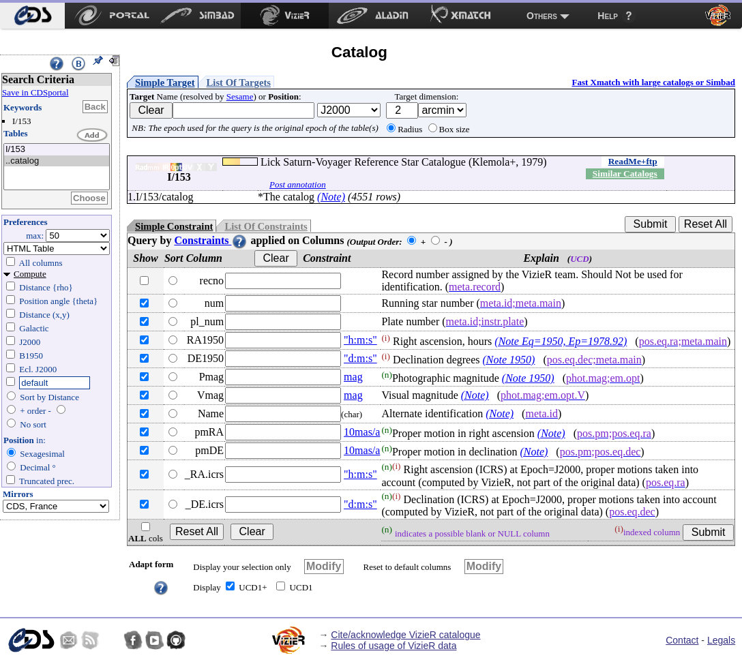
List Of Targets (239, 82)
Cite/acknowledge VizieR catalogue (405, 634)
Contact (682, 640)
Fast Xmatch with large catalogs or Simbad (653, 82)
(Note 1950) (509, 359)
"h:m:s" (360, 340)
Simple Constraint (174, 226)
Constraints (211, 240)
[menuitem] (32, 16)
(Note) (331, 196)
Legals (721, 640)
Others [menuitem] (541, 15)
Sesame (240, 96)
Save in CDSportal (35, 92)
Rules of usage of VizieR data (393, 645)
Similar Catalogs (625, 173)
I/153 (56, 149)
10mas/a (362, 432)
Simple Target (165, 82)
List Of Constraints (265, 226)
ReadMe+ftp (632, 161)
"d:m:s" (360, 358)
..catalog (56, 161)
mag (353, 376)
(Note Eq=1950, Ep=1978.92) (560, 341)
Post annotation (297, 184)
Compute (30, 274)
